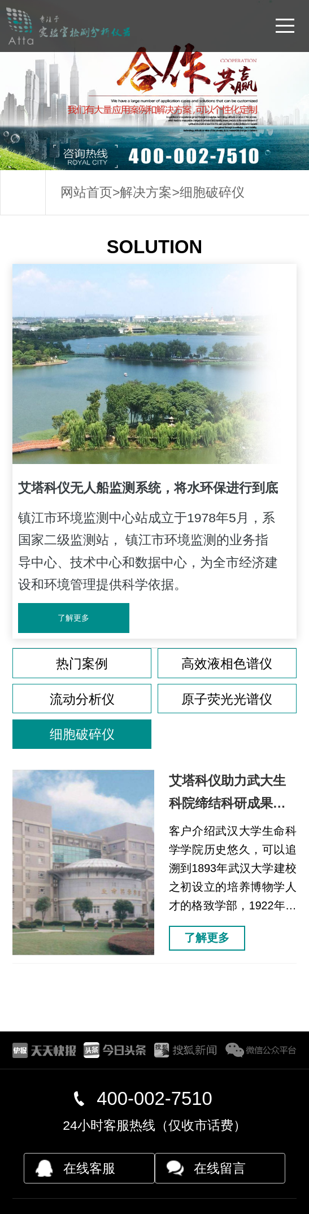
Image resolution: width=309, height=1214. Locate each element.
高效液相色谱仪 (226, 663)
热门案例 (82, 663)
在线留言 (220, 1168)
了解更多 (73, 617)
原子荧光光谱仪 (226, 699)
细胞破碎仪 (212, 192)
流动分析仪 (82, 699)
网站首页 (86, 192)
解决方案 (146, 192)
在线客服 (89, 1168)
